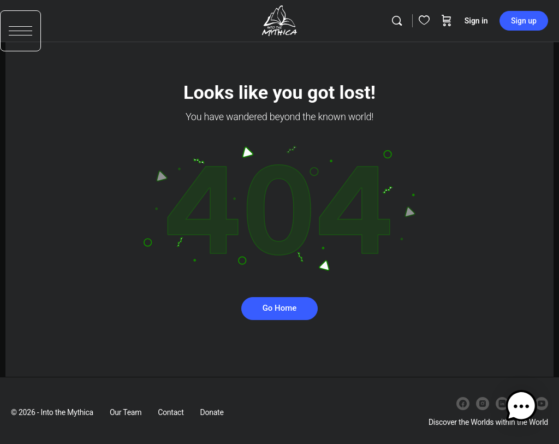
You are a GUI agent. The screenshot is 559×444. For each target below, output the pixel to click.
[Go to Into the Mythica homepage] (279, 19)
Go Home (280, 308)
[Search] (397, 20)
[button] (20, 36)
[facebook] (462, 403)
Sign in (476, 20)
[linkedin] (502, 403)
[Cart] (446, 21)
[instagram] (482, 403)
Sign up (524, 20)
